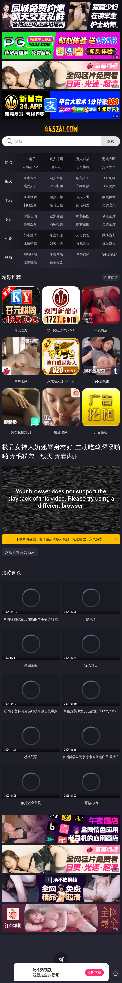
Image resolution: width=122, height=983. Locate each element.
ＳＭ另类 (109, 186)
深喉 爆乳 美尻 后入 (19, 552)
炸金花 (56, 167)
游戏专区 (109, 159)
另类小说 (56, 243)
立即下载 (94, 972)
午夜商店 (56, 254)
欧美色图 (82, 216)
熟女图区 (82, 224)
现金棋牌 (82, 167)
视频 (8, 181)
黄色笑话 (82, 243)
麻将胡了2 (30, 167)
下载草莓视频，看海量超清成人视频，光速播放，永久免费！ (67, 539)
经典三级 (56, 205)
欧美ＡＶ (82, 178)
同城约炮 (30, 254)
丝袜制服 (56, 186)
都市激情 (30, 235)
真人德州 (56, 159)
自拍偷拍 (56, 178)
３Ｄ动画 (109, 178)
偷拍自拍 (56, 197)
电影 (8, 200)
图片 (8, 219)
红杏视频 (30, 262)
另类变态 (109, 205)
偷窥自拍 (30, 216)
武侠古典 (109, 235)
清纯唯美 (56, 224)
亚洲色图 (56, 216)
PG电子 (30, 159)
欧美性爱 (109, 197)
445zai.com (61, 129)
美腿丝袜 (30, 224)
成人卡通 (82, 197)
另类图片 (109, 224)
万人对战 (82, 159)
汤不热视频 (109, 254)
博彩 (8, 162)
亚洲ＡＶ (30, 178)
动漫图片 (109, 216)
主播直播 (82, 186)
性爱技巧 (109, 243)
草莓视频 (82, 254)
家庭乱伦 (56, 235)
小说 (8, 238)
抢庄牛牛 (109, 167)
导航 (8, 257)
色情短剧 (56, 262)
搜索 (110, 141)
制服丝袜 (30, 205)
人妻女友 (82, 235)
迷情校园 (30, 243)
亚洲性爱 (30, 197)
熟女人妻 (30, 186)
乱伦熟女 (82, 205)
